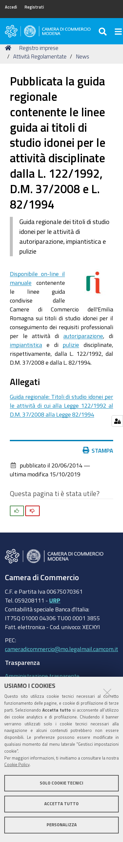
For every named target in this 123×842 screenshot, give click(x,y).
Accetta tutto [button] (61, 804)
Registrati (34, 7)
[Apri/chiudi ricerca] (103, 31)
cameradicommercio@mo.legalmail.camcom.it (61, 649)
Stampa (99, 450)
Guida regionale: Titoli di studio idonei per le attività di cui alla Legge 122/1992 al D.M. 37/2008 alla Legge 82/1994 (61, 405)
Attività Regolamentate (40, 56)
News (82, 56)
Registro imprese (38, 48)
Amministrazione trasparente (42, 676)
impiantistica (26, 345)
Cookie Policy (17, 764)
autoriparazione (83, 336)
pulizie (71, 345)
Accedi (11, 7)
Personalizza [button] (62, 825)
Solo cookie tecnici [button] (61, 783)
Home (9, 48)
